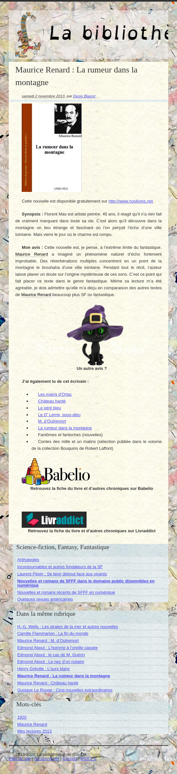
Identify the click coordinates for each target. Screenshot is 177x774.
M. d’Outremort (52, 421)
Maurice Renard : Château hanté (47, 682)
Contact (70, 758)
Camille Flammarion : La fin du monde (52, 633)
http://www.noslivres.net (131, 201)
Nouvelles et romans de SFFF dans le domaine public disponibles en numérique (86, 583)
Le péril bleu (49, 407)
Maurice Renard (32, 724)
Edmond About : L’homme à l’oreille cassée (57, 647)
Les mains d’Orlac (55, 394)
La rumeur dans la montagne (65, 428)
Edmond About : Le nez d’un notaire (50, 661)
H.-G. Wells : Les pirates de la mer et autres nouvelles (67, 626)
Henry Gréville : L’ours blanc (43, 668)
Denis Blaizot (84, 96)
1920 (22, 717)
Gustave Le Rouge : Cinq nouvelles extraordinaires (64, 690)
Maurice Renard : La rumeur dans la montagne (63, 675)
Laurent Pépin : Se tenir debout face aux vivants (62, 573)
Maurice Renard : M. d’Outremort (48, 640)
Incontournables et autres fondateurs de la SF (60, 566)
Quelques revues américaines (45, 599)
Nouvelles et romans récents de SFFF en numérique (66, 592)
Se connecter (46, 758)
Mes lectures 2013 (34, 731)
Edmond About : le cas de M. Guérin (51, 654)
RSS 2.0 (88, 758)
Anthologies (28, 559)
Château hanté (51, 401)
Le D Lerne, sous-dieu (59, 414)
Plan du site (20, 758)
